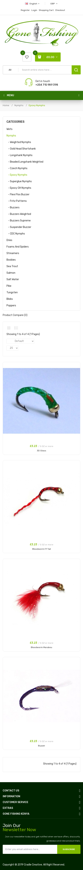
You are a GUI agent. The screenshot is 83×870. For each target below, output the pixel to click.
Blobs (9, 299)
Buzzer (41, 745)
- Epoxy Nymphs (16, 174)
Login (34, 10)
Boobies (11, 259)
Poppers (11, 305)
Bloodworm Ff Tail (41, 549)
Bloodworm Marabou (41, 647)
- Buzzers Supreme (18, 220)
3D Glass (41, 450)
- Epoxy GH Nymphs (18, 187)
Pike (8, 285)
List (16, 327)
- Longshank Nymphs (19, 155)
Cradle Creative (33, 864)
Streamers (12, 253)
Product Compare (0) (15, 315)
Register (25, 10)
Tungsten (12, 292)
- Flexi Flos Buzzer (17, 194)
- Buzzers (12, 207)
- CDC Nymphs (15, 233)
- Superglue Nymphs (19, 181)
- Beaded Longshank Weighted (24, 161)
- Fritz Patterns (16, 201)
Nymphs (18, 105)
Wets (9, 129)
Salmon (10, 272)
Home (6, 105)
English (32, 3)
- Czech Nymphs (16, 168)
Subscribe (69, 849)
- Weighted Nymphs (18, 142)
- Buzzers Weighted (18, 214)
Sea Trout (12, 266)
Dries (9, 240)
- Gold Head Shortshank (21, 148)
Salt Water (12, 279)
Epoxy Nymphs (37, 105)
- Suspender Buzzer (18, 227)
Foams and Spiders (17, 246)
